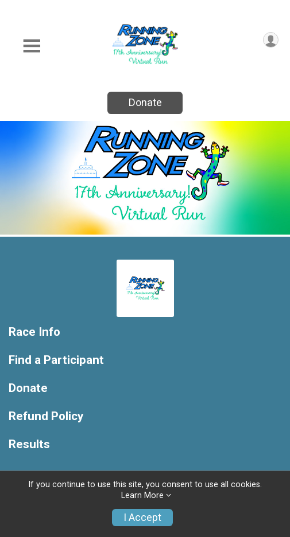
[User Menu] (271, 40)
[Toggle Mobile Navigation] (31, 46)
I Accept (142, 517)
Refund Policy (46, 416)
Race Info (34, 332)
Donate (145, 102)
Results (29, 444)
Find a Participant (56, 360)
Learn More (142, 495)
